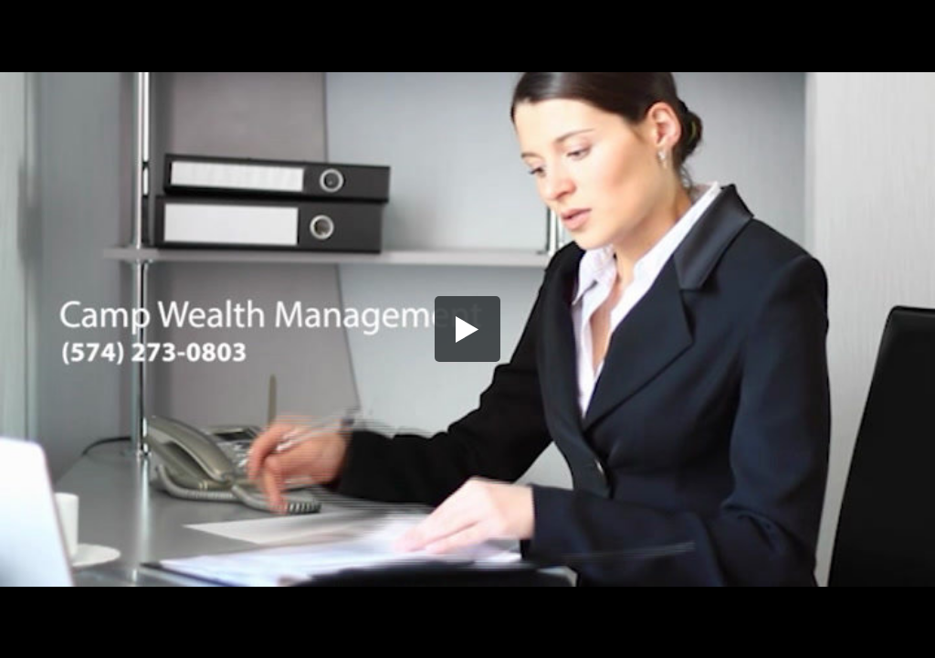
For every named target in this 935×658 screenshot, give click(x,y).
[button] (467, 329)
